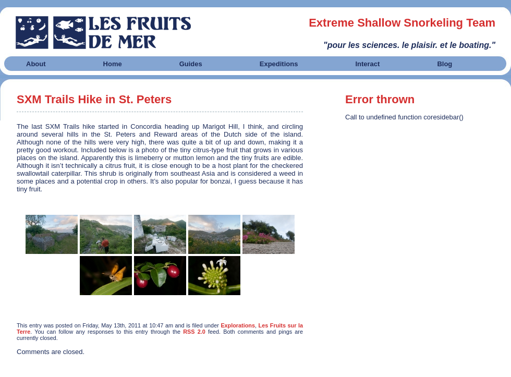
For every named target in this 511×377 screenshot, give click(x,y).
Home (112, 64)
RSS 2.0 (194, 332)
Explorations (238, 325)
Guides (190, 64)
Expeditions (279, 64)
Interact (367, 64)
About (36, 64)
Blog (444, 64)
